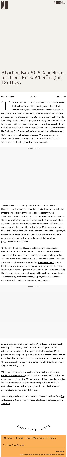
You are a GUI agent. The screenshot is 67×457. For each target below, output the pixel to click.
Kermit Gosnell (51, 355)
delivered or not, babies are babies (22, 135)
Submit (60, 451)
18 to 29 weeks (28, 379)
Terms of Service (51, 454)
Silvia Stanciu (9, 97)
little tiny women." (46, 262)
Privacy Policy (61, 454)
